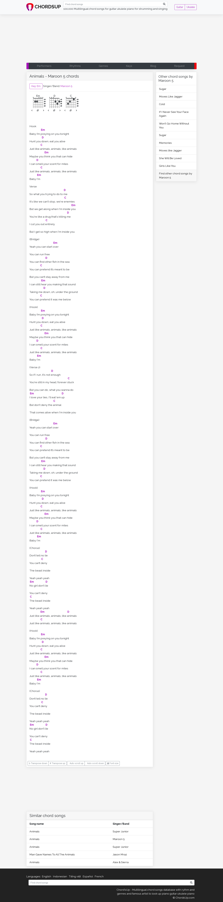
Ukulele (191, 7)
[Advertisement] (111, 39)
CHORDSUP (43, 7)
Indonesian (60, 876)
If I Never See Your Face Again (174, 113)
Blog (153, 65)
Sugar (162, 88)
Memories (165, 142)
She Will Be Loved (170, 158)
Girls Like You (167, 165)
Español (88, 876)
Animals (34, 831)
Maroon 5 (66, 86)
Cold (162, 104)
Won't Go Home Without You (174, 125)
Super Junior (121, 831)
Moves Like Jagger (170, 96)
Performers (44, 65)
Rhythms (75, 65)
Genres (103, 65)
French (99, 876)
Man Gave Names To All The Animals (52, 854)
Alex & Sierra (121, 862)
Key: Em (36, 86)
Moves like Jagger (170, 150)
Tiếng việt (75, 876)
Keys (129, 65)
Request (179, 65)
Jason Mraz (120, 854)
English (46, 876)
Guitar (179, 7)
